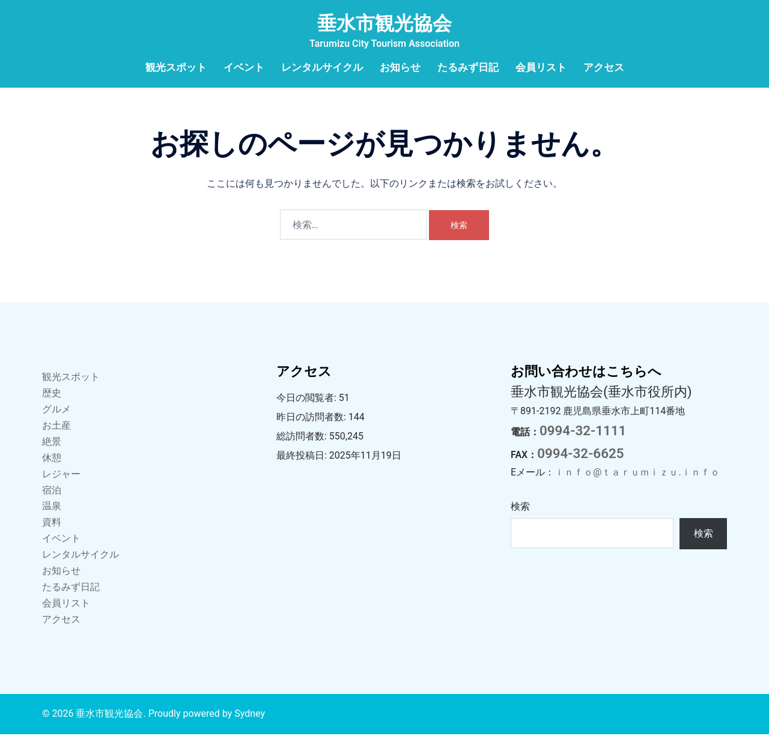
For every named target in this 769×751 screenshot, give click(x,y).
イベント (243, 67)
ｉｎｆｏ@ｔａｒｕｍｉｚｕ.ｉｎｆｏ (637, 489)
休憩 (51, 474)
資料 (51, 538)
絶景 (51, 458)
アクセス (603, 67)
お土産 (56, 442)
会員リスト (541, 67)
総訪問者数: (302, 453)
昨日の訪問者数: (312, 433)
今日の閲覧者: (307, 414)
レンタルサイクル (322, 67)
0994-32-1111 (583, 447)
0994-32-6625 (580, 470)
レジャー (61, 490)
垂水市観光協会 (384, 23)
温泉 (51, 522)
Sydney (249, 730)
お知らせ (400, 67)
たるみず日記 (468, 67)
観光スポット (176, 67)
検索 (520, 523)
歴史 (51, 409)
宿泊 (51, 507)
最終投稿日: (302, 472)
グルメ (56, 426)
